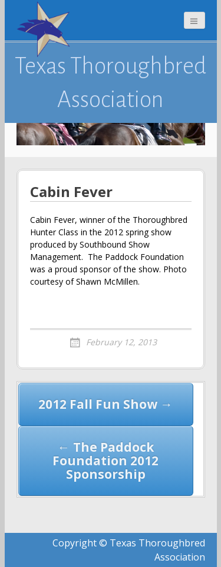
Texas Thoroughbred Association (110, 82)
